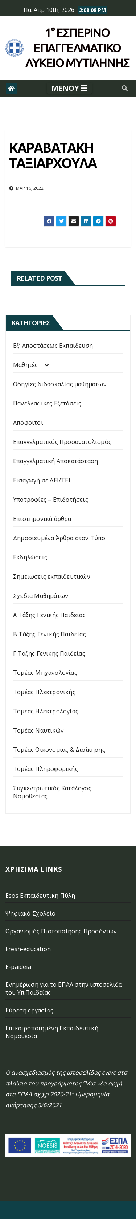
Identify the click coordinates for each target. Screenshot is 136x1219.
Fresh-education (28, 949)
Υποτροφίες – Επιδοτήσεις (50, 500)
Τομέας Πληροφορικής (45, 769)
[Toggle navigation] (69, 88)
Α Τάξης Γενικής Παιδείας (49, 615)
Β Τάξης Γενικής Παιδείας (49, 634)
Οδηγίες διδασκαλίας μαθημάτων (60, 384)
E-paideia (18, 967)
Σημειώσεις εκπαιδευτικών (51, 576)
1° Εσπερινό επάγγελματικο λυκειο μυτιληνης (77, 47)
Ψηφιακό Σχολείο (30, 913)
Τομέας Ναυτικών (38, 730)
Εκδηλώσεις (30, 557)
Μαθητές (25, 365)
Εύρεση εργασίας (29, 1010)
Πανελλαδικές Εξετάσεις (47, 403)
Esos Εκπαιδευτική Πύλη (40, 896)
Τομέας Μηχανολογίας (45, 673)
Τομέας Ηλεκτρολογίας (45, 711)
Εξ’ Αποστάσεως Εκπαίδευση (53, 346)
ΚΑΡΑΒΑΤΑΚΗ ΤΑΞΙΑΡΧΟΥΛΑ (52, 155)
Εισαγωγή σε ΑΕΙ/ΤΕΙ (41, 480)
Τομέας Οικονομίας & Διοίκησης (59, 750)
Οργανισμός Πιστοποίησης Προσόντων (61, 931)
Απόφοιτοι (28, 423)
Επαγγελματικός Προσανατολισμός (62, 442)
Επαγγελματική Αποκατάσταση (55, 461)
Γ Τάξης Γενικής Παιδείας (49, 653)
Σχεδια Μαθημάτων (40, 596)
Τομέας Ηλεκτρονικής (44, 692)
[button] (125, 88)
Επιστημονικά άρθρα (42, 519)
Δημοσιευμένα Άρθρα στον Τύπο (59, 538)
